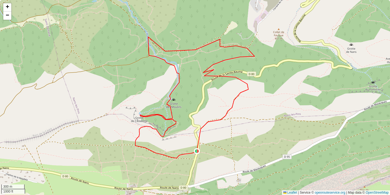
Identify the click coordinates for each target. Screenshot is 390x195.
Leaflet (290, 192)
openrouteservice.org (330, 192)
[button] (197, 151)
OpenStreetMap (377, 192)
